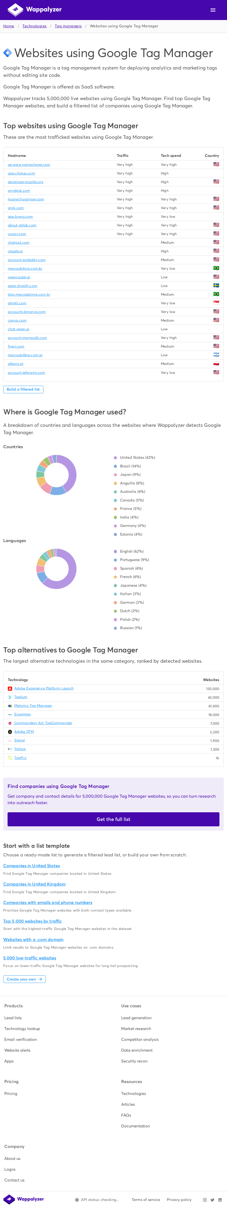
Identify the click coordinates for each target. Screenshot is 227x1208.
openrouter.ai (19, 277)
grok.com (16, 208)
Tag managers (68, 26)
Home (8, 26)
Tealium (20, 697)
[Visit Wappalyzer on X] (212, 1200)
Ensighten (22, 714)
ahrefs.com (17, 303)
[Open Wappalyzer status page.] (97, 1200)
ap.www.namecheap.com (29, 165)
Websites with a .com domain (33, 939)
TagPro (20, 758)
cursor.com (17, 234)
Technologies (34, 26)
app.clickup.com (21, 173)
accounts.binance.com (27, 312)
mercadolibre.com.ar (25, 355)
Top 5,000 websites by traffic (32, 921)
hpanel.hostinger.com (26, 199)
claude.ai (15, 251)
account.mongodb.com (27, 338)
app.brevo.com (20, 216)
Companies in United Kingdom (34, 884)
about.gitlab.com (22, 225)
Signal (19, 740)
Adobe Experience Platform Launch (44, 688)
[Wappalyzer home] (35, 10)
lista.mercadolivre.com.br (29, 294)
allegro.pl (15, 364)
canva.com (17, 320)
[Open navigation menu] (212, 10)
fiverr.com (16, 346)
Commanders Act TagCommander (43, 723)
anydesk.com (19, 191)
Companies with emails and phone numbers (47, 902)
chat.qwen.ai (18, 329)
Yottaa (20, 749)
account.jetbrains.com (26, 373)
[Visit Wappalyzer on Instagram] (205, 1200)
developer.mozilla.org (25, 182)
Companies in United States (31, 865)
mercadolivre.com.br (25, 268)
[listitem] (55, 1017)
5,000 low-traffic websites (29, 958)
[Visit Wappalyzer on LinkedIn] (220, 1200)
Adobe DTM (24, 732)
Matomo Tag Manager (33, 706)
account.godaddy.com (27, 260)
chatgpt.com (18, 242)
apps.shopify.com (22, 286)
